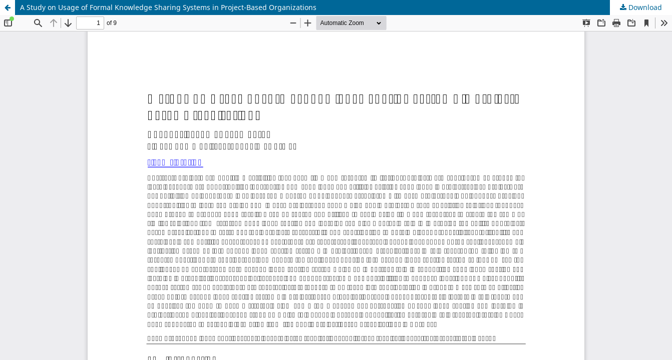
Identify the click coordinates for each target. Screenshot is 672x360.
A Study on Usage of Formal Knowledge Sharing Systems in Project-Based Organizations (168, 7)
